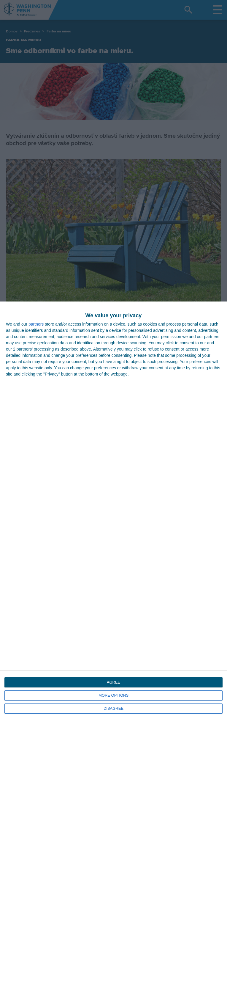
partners (36, 324)
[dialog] (113, 653)
